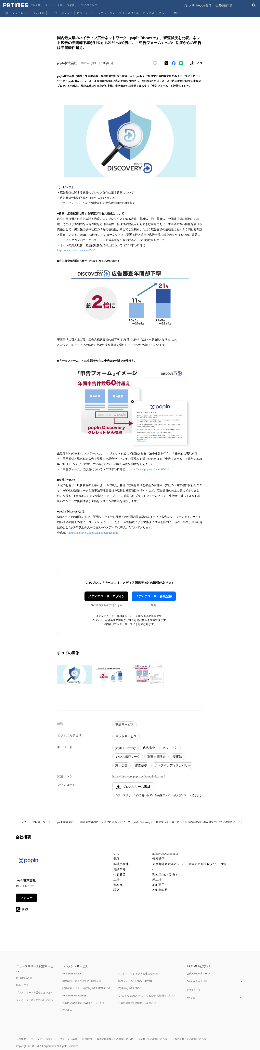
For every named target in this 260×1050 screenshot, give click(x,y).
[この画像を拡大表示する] (74, 675)
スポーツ (176, 13)
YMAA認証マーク (127, 756)
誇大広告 (121, 765)
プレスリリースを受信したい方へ (34, 992)
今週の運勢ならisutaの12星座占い (137, 1003)
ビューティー (85, 13)
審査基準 (141, 765)
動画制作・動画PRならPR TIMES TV (81, 981)
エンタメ (67, 13)
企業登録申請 (224, 5)
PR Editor (67, 1010)
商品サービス (124, 724)
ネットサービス (126, 736)
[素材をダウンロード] (192, 63)
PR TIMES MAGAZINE (74, 995)
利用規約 (87, 1039)
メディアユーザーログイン (106, 596)
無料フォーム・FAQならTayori (135, 981)
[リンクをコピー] (199, 63)
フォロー (26, 897)
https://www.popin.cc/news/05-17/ (76, 250)
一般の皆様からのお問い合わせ (189, 1039)
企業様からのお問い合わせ (152, 1039)
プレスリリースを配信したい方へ (34, 1000)
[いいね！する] (155, 63)
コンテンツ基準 (68, 1039)
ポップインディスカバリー (172, 765)
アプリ (53, 13)
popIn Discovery (125, 748)
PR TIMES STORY (71, 973)
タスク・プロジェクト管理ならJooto (138, 973)
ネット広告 (170, 748)
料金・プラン (23, 985)
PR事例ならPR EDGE (129, 988)
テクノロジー (20, 13)
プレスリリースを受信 (197, 5)
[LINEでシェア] (181, 63)
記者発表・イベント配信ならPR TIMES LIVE (86, 988)
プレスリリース (41, 822)
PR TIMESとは (24, 978)
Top (5, 13)
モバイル (39, 13)
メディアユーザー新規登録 (153, 596)
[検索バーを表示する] (254, 5)
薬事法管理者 (156, 756)
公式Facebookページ (198, 973)
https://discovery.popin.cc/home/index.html (93, 532)
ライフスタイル (129, 13)
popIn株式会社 (65, 822)
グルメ (162, 13)
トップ (22, 822)
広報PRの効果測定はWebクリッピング (83, 1003)
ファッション (106, 13)
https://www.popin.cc (165, 853)
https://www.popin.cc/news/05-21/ (149, 469)
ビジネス (148, 13)
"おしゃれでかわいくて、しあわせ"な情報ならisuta (146, 995)
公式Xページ (193, 990)
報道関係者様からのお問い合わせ (115, 1039)
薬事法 (177, 756)
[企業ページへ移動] (28, 862)
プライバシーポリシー (43, 1039)
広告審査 (149, 748)
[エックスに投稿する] (166, 63)
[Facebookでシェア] (173, 63)
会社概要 (21, 1039)
